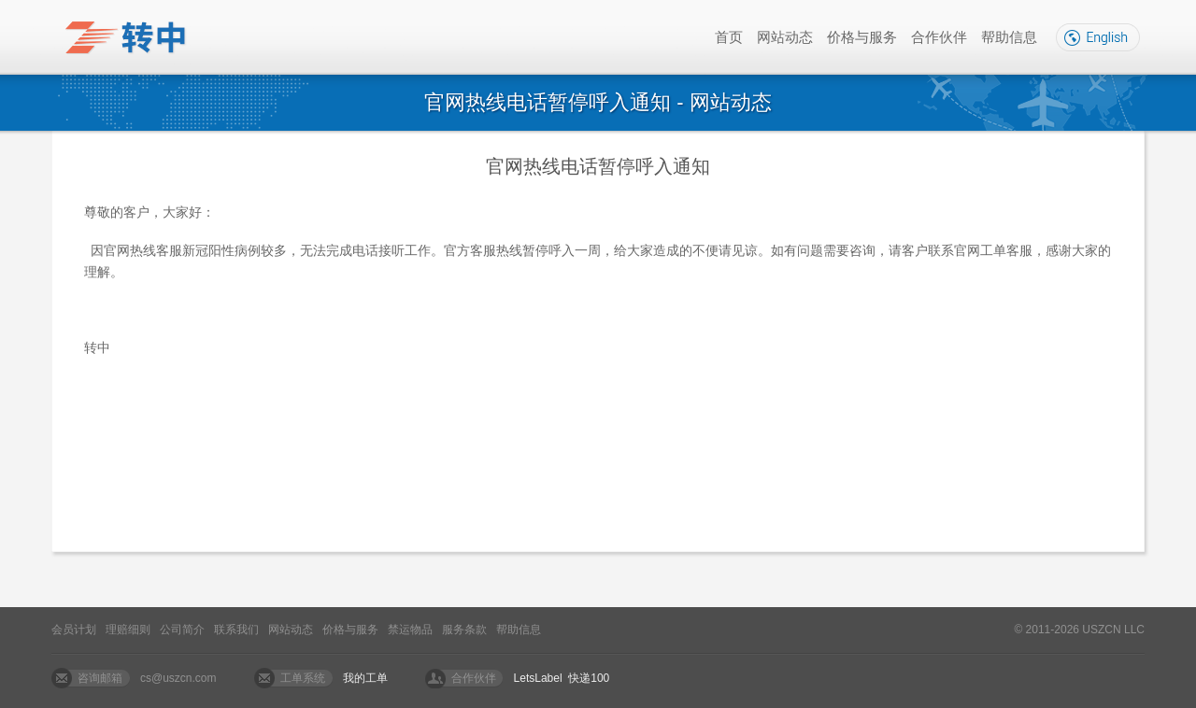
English (1098, 37)
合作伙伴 (939, 37)
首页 (729, 37)
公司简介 (182, 629)
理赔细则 (128, 629)
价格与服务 (862, 37)
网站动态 (785, 37)
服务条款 (464, 629)
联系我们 (236, 629)
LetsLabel (538, 678)
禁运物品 (410, 629)
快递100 (588, 678)
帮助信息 (1009, 37)
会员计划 (73, 629)
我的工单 (365, 678)
